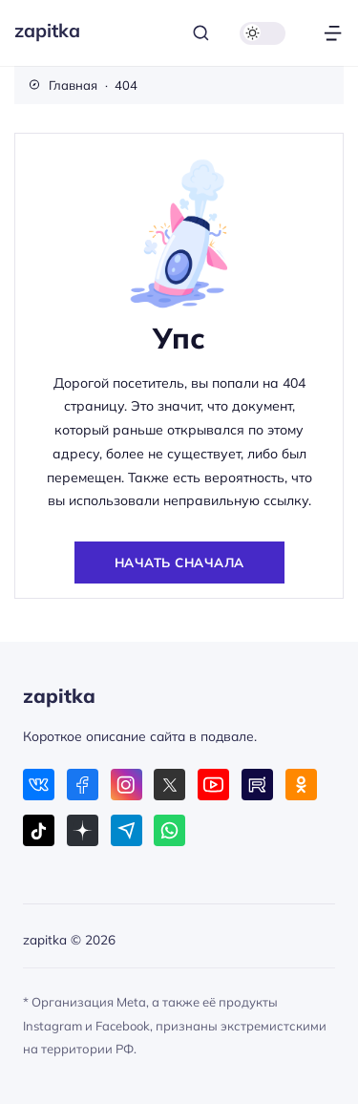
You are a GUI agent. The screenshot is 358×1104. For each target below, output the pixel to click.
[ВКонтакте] (38, 784)
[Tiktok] (38, 830)
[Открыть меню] (333, 33)
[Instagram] (126, 784)
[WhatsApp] (169, 830)
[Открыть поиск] (201, 33)
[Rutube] (257, 784)
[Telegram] (126, 830)
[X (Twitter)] (169, 784)
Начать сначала (179, 562)
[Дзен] (82, 830)
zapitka (47, 30)
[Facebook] (82, 784)
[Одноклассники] (301, 784)
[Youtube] (213, 784)
